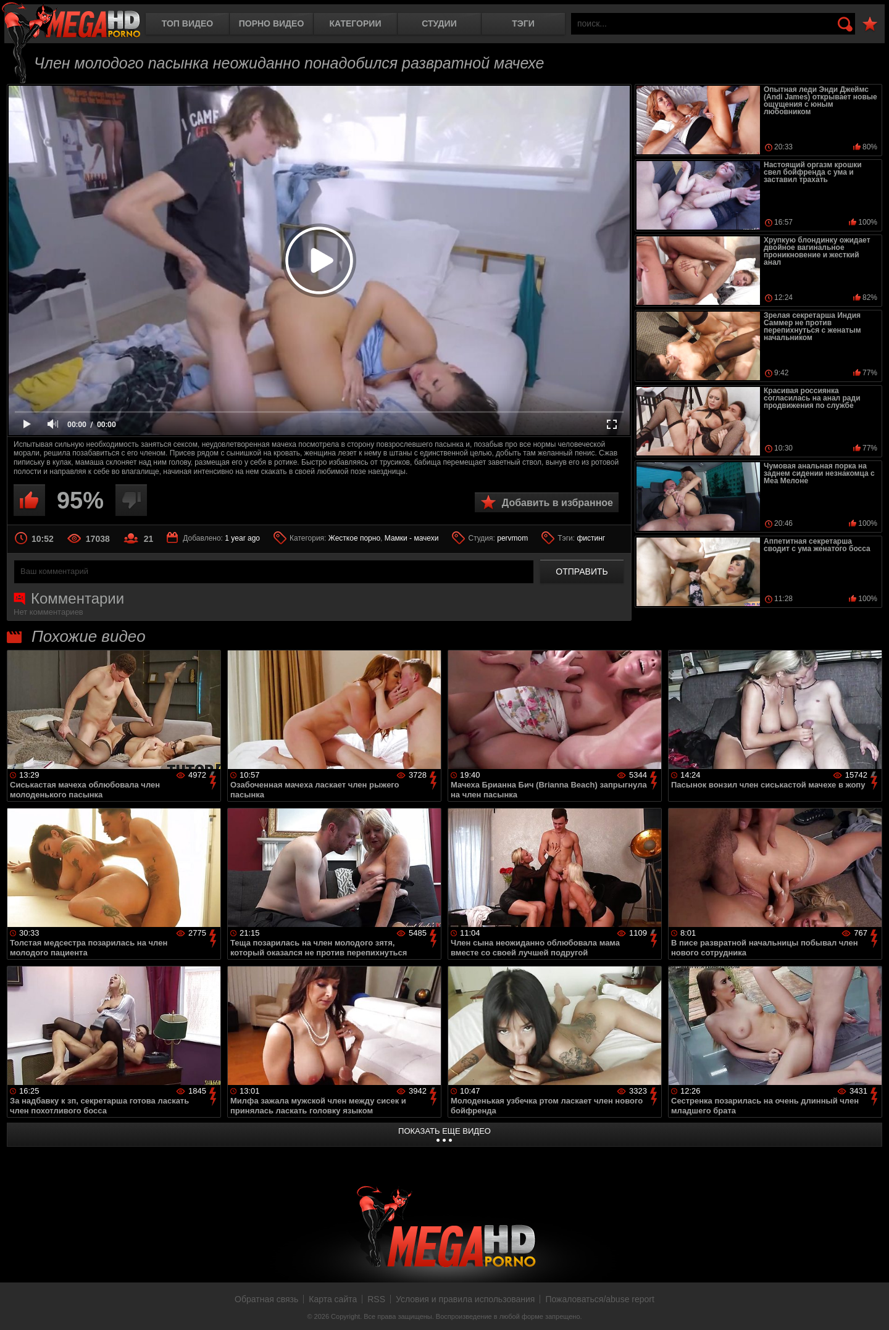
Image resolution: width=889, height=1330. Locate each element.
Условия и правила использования (465, 1299)
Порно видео (271, 23)
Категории (356, 23)
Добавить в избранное (557, 502)
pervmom (512, 538)
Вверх (870, 1307)
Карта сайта (333, 1299)
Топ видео (187, 23)
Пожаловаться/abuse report (599, 1299)
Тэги (523, 23)
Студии (439, 23)
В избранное (870, 24)
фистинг (591, 538)
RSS (376, 1299)
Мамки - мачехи (412, 538)
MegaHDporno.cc (71, 21)
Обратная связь (266, 1299)
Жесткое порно (354, 538)
